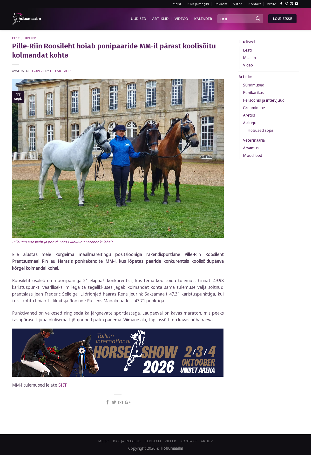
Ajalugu (249, 122)
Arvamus (251, 148)
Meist (177, 4)
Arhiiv (271, 4)
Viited (237, 4)
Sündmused (253, 85)
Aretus (249, 115)
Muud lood (252, 155)
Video (248, 65)
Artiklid (160, 19)
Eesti (16, 38)
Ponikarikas (253, 92)
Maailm (249, 57)
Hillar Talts (61, 71)
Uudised (138, 19)
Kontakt (254, 4)
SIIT (62, 385)
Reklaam (221, 4)
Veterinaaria (254, 140)
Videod (181, 19)
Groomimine (254, 107)
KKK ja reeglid (198, 4)
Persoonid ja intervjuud (263, 100)
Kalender (203, 19)
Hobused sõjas (261, 130)
